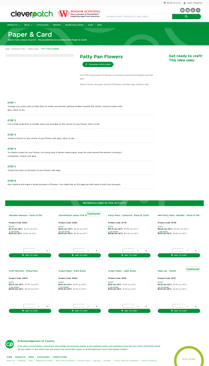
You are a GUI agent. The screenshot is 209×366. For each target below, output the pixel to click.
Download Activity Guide (99, 64)
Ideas (27, 25)
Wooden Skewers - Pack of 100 (25, 215)
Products (12, 25)
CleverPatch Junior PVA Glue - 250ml (78, 215)
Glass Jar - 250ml (167, 271)
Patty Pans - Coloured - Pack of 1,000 (128, 215)
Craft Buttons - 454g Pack (23, 271)
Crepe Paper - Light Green (122, 271)
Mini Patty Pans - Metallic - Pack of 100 (179, 215)
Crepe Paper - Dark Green (72, 271)
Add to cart (31, 255)
